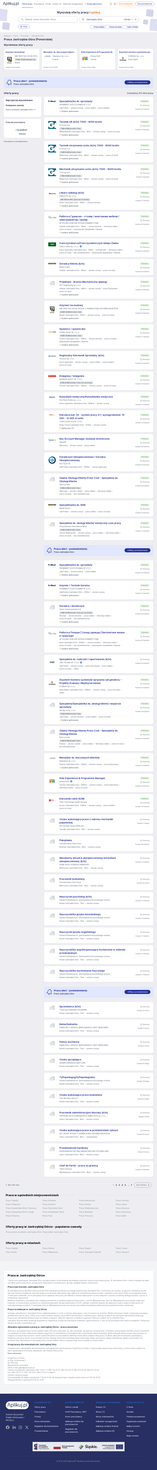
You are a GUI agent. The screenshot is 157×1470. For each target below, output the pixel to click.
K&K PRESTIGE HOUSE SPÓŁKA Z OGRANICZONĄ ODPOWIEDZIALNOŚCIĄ (88, 309)
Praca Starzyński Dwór (52, 1208)
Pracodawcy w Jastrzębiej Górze (15, 141)
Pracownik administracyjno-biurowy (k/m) (83, 1112)
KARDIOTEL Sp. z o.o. (68, 196)
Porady (48, 4)
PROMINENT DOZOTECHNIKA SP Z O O (75, 105)
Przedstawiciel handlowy (73, 1147)
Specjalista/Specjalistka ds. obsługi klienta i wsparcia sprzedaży (90, 705)
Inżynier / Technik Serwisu (74, 585)
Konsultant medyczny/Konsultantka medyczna (86, 396)
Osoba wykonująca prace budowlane (80, 1094)
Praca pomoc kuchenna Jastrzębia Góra (23, 1232)
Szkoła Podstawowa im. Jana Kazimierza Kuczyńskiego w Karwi (84, 900)
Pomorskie (24, 36)
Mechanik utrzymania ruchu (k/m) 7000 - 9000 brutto (90, 169)
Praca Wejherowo (50, 1252)
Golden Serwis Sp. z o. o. (69, 332)
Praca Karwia (85, 1204)
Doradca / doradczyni (71, 606)
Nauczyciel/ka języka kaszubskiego (80, 914)
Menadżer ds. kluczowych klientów (59, 52)
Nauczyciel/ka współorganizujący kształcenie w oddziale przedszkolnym (92, 951)
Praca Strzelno (49, 1204)
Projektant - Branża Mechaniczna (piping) (83, 281)
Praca (15, 36)
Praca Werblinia (86, 1212)
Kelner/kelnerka (68, 1024)
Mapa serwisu (132, 1436)
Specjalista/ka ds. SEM (72, 504)
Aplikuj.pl (7, 36)
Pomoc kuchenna (69, 1041)
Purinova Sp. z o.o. (66, 359)
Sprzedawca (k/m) (70, 1006)
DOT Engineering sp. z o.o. (70, 285)
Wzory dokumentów (105, 1416)
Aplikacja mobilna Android (107, 1426)
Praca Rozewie (49, 1200)
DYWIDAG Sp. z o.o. (67, 686)
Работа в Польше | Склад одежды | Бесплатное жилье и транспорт (92, 634)
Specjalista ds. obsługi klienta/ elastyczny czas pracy (90, 523)
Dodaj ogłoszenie (93, 4)
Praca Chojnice (122, 1252)
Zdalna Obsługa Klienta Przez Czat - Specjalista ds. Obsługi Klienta (88, 480)
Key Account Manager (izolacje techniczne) (84, 438)
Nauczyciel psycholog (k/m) (75, 896)
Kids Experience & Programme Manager (97, 52)
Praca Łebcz (121, 1204)
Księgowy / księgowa (71, 376)
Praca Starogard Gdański (90, 1252)
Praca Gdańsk (12, 1248)
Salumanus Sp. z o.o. (67, 761)
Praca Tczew (121, 1248)
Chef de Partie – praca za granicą (78, 1165)
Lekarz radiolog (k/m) (71, 192)
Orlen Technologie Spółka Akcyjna (73, 802)
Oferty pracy (27, 4)
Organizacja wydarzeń (136, 1421)
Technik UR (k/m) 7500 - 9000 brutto (80, 121)
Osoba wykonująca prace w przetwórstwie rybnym (88, 1130)
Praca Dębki (121, 1216)
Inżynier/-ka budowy (15, 52)
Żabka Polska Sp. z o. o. (69, 246)
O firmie (129, 1407)
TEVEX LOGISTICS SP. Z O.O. (70, 421)
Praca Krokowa (12, 1216)
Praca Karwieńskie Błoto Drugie (20, 1212)
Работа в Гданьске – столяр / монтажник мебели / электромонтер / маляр (89, 218)
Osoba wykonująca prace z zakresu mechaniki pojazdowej (86, 821)
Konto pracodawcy (73, 1416)
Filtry (24, 27)
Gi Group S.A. (64, 125)
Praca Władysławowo (88, 1208)
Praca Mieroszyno (87, 1200)
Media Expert (64, 267)
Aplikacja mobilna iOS (105, 1431)
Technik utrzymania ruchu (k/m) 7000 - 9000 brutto (89, 145)
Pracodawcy (39, 4)
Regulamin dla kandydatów (46, 1426)
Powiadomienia (41, 1431)
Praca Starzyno (122, 1208)
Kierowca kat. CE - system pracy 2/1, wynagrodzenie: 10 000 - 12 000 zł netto (91, 416)
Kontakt (130, 1412)
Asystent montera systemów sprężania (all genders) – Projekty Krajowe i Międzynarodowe (135, 52)
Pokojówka (65, 840)
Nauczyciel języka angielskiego (77, 932)
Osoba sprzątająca (70, 1059)
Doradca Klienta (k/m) (72, 263)
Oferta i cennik (71, 1407)
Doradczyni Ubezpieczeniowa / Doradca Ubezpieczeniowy (82, 458)
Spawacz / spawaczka (72, 328)
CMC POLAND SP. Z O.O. (69, 662)
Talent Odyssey (65, 1169)
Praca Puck (47, 1216)
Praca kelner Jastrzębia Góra (55, 1232)
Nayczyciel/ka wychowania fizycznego (82, 970)
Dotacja (129, 1431)
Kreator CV (57, 4)
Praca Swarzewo (123, 1212)
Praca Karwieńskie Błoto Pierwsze (21, 1208)
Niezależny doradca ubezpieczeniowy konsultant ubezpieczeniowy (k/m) (87, 860)
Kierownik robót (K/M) (72, 798)
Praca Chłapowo (13, 1204)
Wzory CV (100, 1412)
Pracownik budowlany (72, 879)
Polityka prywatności (135, 1416)
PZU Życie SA (64, 464)
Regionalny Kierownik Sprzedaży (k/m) (81, 355)
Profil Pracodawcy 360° (76, 1412)
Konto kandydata (126, 4)
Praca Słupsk (85, 1248)
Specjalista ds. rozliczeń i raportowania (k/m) (85, 659)
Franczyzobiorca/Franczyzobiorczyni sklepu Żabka (88, 243)
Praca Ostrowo (122, 1200)
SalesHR (62, 442)
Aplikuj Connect (133, 1426)
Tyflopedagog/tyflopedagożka (77, 1077)
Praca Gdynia (48, 1248)
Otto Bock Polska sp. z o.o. (70, 400)
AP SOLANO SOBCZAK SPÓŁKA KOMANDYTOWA (78, 223)
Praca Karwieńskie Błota (53, 1212)
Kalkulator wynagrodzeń (73, 4)
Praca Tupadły (12, 1200)
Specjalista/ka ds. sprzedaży (75, 101)
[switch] (137, 82)
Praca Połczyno (86, 1216)
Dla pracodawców (144, 4)
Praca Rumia (11, 1252)
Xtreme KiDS (64, 781)
